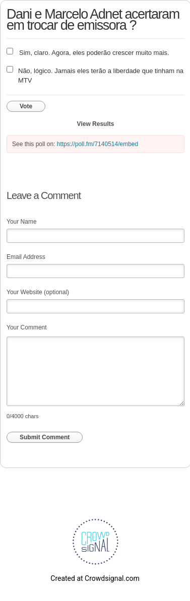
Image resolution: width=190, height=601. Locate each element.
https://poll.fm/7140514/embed (97, 144)
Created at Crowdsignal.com (94, 578)
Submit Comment (45, 437)
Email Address (26, 256)
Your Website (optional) (38, 292)
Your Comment (27, 327)
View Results (95, 123)
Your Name (22, 221)
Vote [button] (26, 106)
